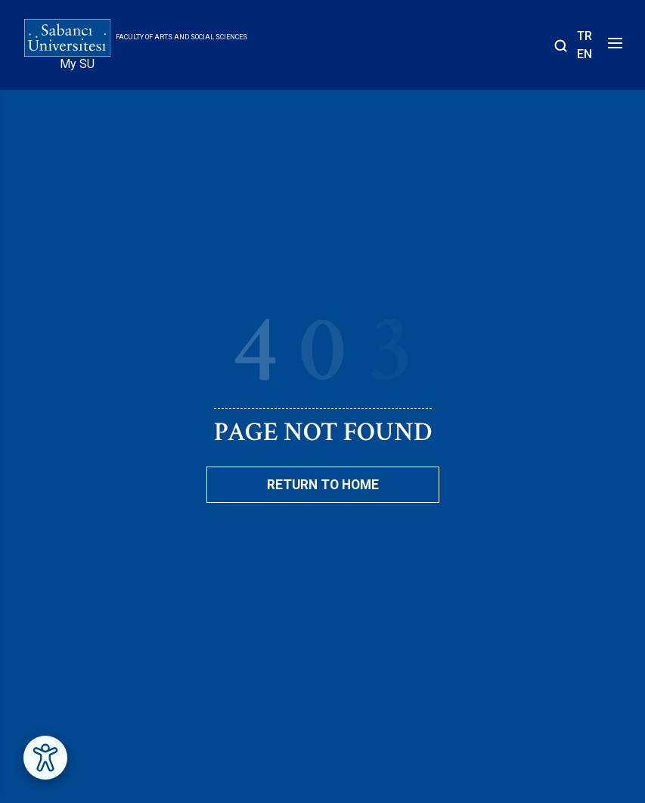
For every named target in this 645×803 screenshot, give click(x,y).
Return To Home (323, 484)
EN (584, 54)
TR (584, 36)
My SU (77, 64)
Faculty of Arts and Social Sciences (181, 37)
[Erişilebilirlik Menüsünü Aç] (45, 757)
